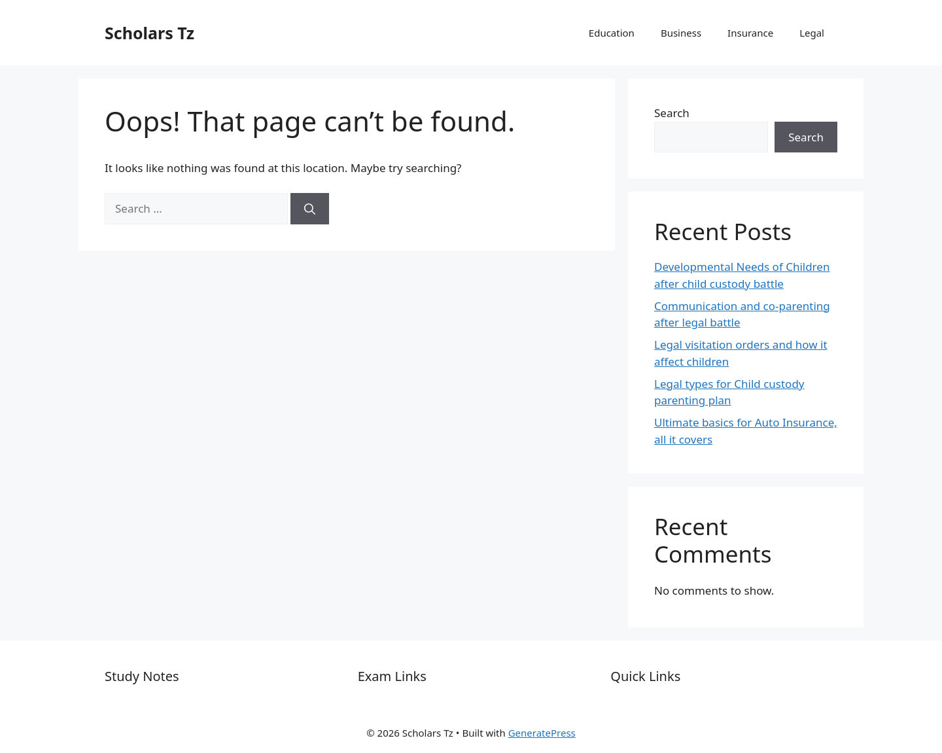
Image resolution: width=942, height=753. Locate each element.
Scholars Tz (149, 33)
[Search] (309, 208)
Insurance (750, 32)
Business (681, 32)
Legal (811, 32)
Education (612, 32)
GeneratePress (542, 732)
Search (671, 112)
